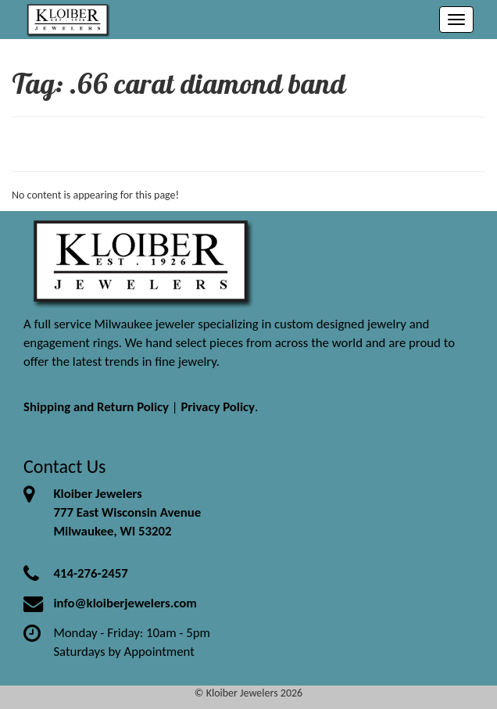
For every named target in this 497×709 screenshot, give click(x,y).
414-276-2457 (90, 573)
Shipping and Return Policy (96, 407)
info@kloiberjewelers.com (125, 603)
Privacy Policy (218, 407)
